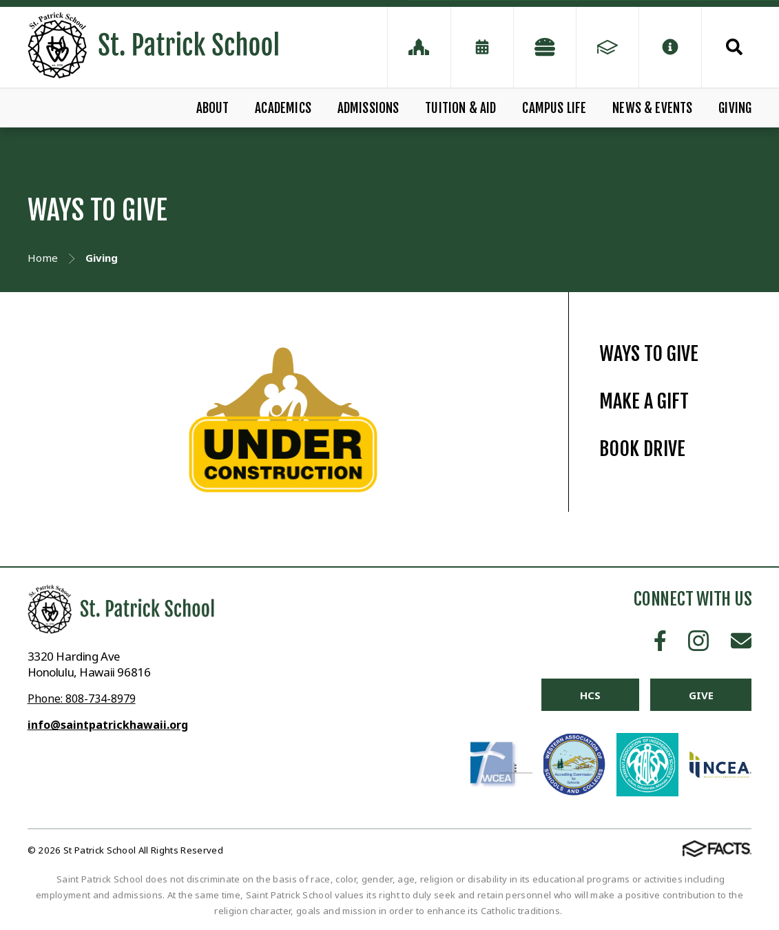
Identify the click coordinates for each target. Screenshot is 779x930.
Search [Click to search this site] (734, 47)
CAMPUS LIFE (554, 108)
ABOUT (212, 108)
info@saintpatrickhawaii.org (108, 724)
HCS (590, 695)
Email (741, 640)
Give (701, 695)
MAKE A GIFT (644, 401)
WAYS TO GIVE (648, 354)
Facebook (660, 640)
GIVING (734, 108)
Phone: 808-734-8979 (82, 698)
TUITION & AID (460, 108)
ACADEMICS (283, 108)
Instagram (698, 640)
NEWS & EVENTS (652, 108)
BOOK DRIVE (642, 449)
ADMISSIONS (368, 108)
